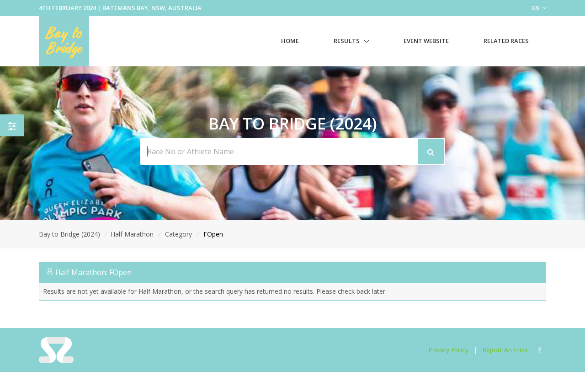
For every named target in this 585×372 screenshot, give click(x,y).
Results (347, 41)
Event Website (426, 41)
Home (290, 41)
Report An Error (505, 349)
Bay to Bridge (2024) (69, 234)
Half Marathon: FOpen (93, 272)
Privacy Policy (448, 349)
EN (539, 8)
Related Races (506, 41)
